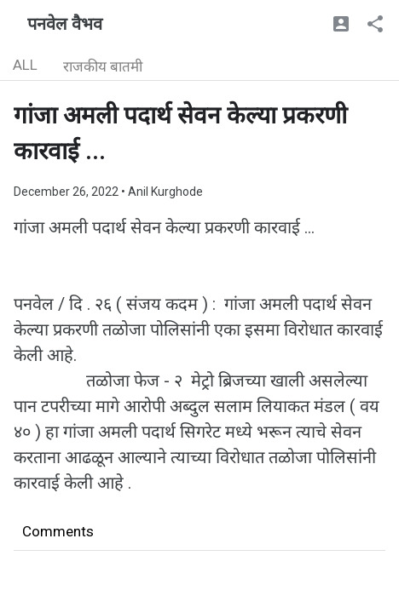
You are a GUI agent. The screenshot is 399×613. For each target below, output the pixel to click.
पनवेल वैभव (64, 24)
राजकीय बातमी (102, 66)
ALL (25, 64)
